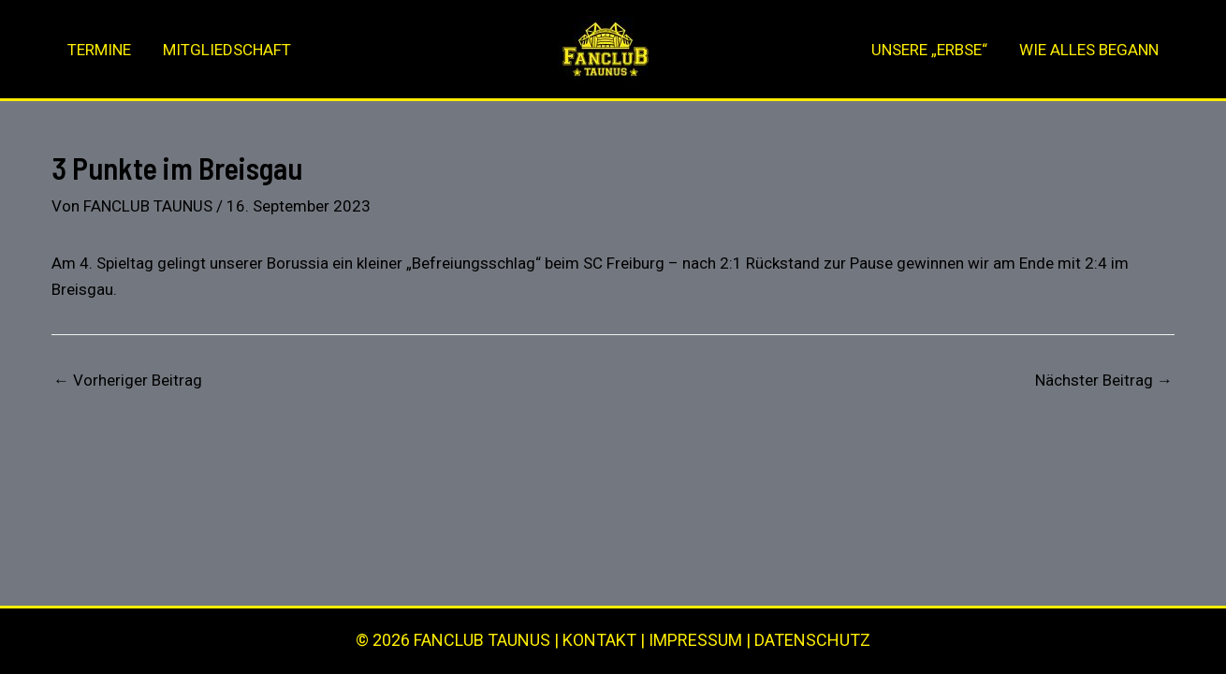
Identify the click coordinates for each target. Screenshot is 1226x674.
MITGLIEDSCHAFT (227, 49)
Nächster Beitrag (1104, 380)
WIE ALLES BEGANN (1089, 49)
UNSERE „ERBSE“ (929, 49)
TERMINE (99, 49)
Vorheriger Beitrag (127, 380)
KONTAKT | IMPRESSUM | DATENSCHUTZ (716, 640)
